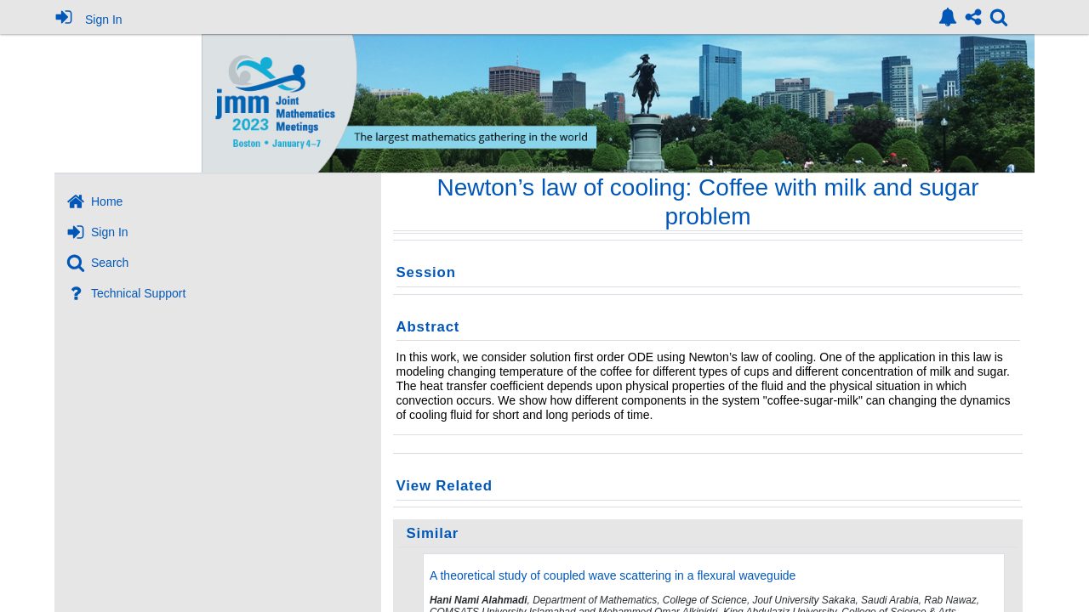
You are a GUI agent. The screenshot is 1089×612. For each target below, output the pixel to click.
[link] (947, 17)
